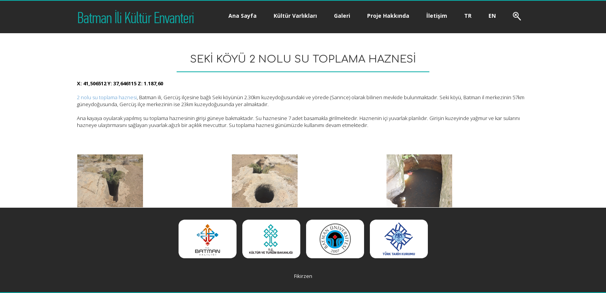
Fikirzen (303, 276)
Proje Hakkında (388, 15)
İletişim (436, 15)
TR (468, 15)
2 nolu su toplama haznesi (107, 97)
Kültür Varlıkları (295, 15)
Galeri (342, 15)
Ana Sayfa (242, 15)
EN (492, 15)
